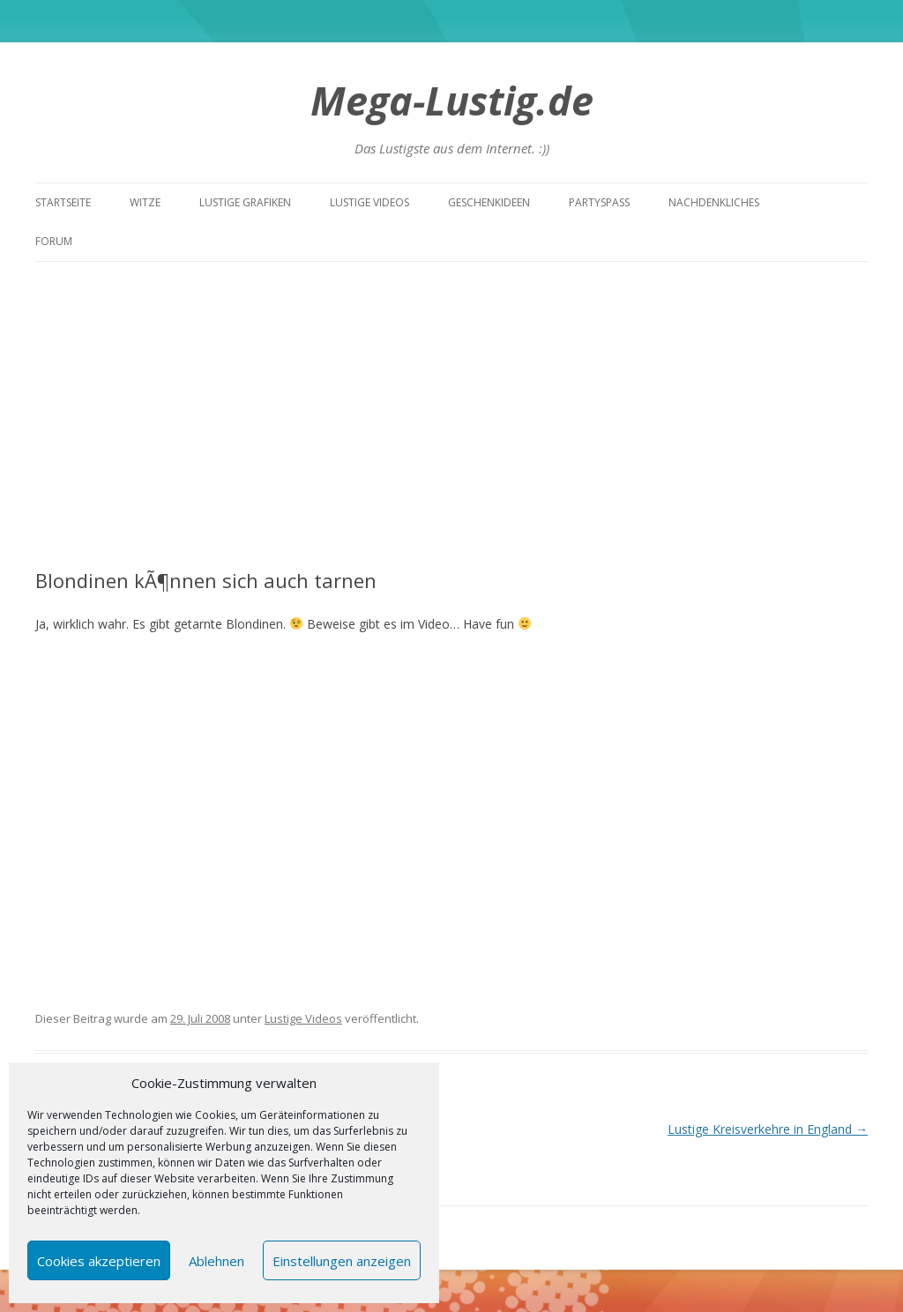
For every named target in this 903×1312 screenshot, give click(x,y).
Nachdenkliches (713, 202)
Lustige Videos (369, 202)
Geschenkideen (489, 202)
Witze (145, 202)
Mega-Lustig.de (451, 100)
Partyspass (599, 202)
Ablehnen (216, 1261)
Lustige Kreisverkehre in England (768, 1129)
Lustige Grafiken (245, 202)
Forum (53, 241)
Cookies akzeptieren (98, 1261)
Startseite (63, 202)
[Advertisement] (451, 415)
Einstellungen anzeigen (341, 1261)
